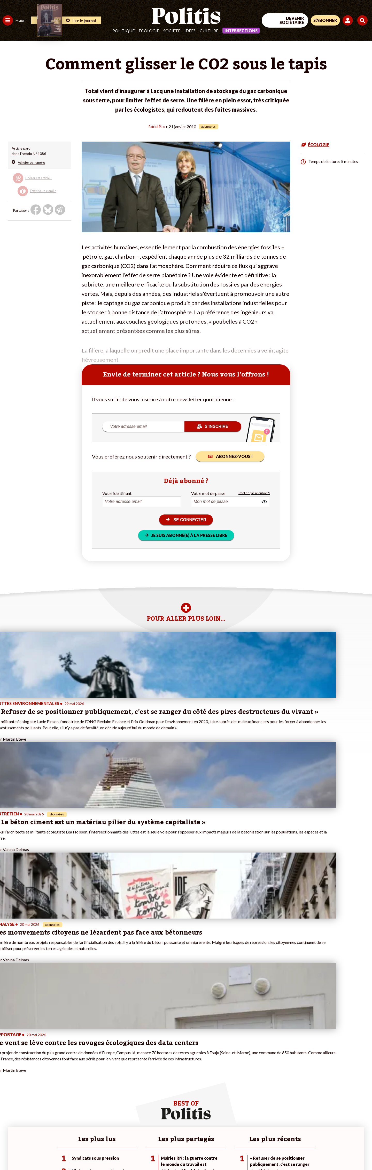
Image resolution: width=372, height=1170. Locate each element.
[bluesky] (322, 1128)
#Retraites (93, 1081)
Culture (209, 30)
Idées (190, 30)
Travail (27, 1065)
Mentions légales (37, 1152)
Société (171, 30)
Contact (10, 1152)
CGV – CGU (113, 1152)
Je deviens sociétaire (61, 1076)
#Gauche (91, 1076)
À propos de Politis (59, 1097)
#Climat (90, 1065)
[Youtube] (338, 1128)
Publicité (190, 1152)
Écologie (149, 30)
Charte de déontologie (77, 1152)
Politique (123, 30)
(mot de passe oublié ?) (254, 493)
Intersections (241, 30)
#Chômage (93, 1087)
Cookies (210, 1152)
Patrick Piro (156, 126)
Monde (8, 1097)
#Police (90, 1070)
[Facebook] (306, 1128)
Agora (7, 1065)
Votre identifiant (116, 492)
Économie (29, 1070)
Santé (26, 1081)
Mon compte (54, 1103)
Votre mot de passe (208, 492)
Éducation (30, 1076)
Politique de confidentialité (153, 1152)
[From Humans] (312, 1140)
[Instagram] (355, 1128)
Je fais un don (55, 1070)
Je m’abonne (54, 1081)
